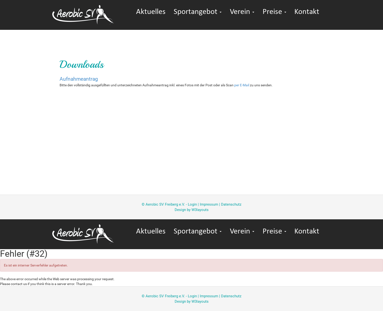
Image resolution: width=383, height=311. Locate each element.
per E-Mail (241, 85)
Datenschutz (231, 204)
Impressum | (210, 204)
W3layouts (200, 210)
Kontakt (306, 12)
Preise (274, 12)
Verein (242, 12)
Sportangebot (198, 12)
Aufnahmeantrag (79, 79)
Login (192, 204)
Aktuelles (151, 12)
